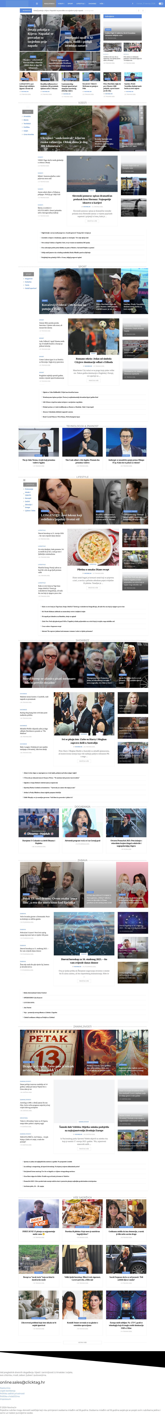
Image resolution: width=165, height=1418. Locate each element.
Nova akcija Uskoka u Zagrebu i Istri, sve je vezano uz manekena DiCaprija (65, 242)
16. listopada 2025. (125, 981)
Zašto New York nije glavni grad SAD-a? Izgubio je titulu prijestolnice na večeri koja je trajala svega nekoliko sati (78, 621)
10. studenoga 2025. (126, 931)
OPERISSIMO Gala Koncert (33, 998)
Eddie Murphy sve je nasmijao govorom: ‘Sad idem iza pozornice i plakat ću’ (48, 797)
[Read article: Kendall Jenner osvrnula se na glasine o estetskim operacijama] (82, 1305)
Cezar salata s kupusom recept (51, 626)
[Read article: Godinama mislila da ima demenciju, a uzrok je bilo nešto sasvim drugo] (126, 1213)
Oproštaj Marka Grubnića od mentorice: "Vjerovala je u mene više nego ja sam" (49, 787)
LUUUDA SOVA (29, 1002)
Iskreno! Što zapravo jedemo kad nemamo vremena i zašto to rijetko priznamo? (67, 631)
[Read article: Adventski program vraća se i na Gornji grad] (82, 822)
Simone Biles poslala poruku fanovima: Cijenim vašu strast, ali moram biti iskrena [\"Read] (50, 325)
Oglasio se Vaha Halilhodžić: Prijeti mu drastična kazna (60, 392)
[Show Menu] (37, 3)
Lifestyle (80, 4)
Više (101, 4)
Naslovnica (49, 4)
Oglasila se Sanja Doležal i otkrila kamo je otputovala (41, 783)
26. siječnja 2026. (89, 1134)
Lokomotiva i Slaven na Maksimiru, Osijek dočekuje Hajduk (134, 328)
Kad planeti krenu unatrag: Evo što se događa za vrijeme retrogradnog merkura (49, 1171)
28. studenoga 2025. (39, 846)
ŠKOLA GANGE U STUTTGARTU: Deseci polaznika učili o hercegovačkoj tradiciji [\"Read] (49, 210)
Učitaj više (82, 1342)
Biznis (105, 54)
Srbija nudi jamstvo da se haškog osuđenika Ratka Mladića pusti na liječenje (65, 252)
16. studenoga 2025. (89, 966)
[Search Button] (132, 3)
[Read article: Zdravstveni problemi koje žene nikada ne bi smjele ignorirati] (39, 1305)
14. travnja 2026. (126, 1331)
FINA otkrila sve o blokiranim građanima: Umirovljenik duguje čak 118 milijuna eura (133, 58)
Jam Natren (27, 1007)
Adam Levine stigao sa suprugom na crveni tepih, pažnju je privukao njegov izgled (50, 773)
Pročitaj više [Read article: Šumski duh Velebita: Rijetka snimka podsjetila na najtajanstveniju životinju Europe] (84, 1148)
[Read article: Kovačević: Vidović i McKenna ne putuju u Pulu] (91, 76)
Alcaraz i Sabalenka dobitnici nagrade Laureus (58, 412)
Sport (70, 4)
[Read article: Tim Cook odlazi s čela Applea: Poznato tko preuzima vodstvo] (82, 442)
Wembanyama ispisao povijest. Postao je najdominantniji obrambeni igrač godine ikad (70, 397)
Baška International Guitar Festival (35, 993)
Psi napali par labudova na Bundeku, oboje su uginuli (59, 616)
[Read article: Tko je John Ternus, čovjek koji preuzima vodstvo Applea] (39, 442)
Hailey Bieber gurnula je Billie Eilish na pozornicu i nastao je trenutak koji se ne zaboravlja (132, 730)
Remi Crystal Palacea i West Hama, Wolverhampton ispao (61, 417)
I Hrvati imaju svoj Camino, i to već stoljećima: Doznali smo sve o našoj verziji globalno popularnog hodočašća (132, 1143)
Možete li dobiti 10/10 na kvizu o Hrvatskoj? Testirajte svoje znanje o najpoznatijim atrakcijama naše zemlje (132, 1118)
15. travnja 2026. (38, 1237)
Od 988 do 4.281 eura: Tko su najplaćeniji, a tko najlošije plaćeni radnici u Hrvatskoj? (111, 58)
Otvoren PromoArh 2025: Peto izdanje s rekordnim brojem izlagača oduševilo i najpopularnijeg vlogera (126, 843)
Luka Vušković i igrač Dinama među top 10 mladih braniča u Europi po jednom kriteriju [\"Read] (51, 343)
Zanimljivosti (28, 1062)
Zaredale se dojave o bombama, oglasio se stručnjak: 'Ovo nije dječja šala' (65, 238)
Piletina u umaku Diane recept (93, 569)
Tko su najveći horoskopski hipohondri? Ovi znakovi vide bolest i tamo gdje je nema (132, 950)
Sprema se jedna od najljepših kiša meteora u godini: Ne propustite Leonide (48, 1161)
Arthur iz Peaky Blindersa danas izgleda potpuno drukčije (42, 792)
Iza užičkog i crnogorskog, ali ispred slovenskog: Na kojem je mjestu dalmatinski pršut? (52, 1166)
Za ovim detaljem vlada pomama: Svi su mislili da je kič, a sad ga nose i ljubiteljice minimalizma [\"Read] (51, 551)
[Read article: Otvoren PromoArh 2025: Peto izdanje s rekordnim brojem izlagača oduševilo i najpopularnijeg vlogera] (126, 822)
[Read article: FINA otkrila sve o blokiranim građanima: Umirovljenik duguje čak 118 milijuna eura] (133, 47)
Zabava (26, 894)
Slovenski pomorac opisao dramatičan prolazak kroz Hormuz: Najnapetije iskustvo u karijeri (92, 199)
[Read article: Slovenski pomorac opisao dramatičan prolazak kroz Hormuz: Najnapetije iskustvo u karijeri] (92, 174)
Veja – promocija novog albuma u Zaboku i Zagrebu (40, 1012)
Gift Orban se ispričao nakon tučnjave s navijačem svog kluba (62, 402)
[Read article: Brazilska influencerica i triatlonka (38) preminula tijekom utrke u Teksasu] (49, 76)
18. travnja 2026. (126, 1237)
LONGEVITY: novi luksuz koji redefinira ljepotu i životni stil (27, 86)
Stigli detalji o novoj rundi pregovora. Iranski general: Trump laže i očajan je (66, 233)
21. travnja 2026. (109, 63)
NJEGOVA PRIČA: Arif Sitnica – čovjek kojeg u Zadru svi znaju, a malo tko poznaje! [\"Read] (34, 1139)
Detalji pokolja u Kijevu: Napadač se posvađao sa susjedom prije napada (58, 10)
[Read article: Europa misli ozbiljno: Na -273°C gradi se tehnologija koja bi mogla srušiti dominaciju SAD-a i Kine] (126, 1305)
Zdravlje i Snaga (69, 79)
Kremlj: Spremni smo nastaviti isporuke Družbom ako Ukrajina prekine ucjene (60, 63)
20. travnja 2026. (82, 466)
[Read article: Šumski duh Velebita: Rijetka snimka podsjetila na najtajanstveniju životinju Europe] (84, 1101)
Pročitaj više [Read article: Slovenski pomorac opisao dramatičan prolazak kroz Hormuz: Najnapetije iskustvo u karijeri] (92, 221)
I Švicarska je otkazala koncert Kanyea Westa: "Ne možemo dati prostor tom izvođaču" (52, 778)
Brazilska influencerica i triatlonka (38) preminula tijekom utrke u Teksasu (49, 86)
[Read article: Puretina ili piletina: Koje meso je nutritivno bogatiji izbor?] (82, 1213)
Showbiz (92, 4)
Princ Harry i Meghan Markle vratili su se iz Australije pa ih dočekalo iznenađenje (132, 755)
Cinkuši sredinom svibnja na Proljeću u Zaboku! (39, 1017)
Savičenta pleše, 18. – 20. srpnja (34, 1186)
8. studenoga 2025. (125, 956)
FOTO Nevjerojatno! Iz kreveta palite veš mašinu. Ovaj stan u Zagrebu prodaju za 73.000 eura (132, 975)
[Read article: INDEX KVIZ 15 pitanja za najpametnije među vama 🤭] (39, 1213)
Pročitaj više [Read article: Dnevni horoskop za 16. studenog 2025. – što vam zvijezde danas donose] (84, 981)
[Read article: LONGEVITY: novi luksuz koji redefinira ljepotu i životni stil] (28, 76)
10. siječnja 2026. (125, 1099)
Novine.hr (24, 91)
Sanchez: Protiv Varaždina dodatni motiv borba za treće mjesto (133, 86)
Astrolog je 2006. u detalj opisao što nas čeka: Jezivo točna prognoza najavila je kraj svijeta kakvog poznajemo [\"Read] (35, 1105)
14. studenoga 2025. (82, 844)
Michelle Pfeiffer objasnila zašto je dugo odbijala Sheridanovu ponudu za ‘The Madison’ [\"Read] (34, 731)
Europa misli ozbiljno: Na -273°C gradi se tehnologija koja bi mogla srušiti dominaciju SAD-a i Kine (126, 1325)
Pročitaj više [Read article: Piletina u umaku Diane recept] (93, 588)
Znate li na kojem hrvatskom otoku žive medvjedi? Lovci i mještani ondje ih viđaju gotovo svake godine (132, 1093)
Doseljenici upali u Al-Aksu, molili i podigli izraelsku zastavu (79, 41)
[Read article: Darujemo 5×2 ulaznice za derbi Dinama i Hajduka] (39, 822)
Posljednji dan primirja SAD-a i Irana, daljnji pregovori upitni (61, 257)
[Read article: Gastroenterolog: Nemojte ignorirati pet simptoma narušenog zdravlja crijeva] (70, 76)
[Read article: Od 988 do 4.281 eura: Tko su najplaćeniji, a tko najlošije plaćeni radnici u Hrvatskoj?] (112, 47)
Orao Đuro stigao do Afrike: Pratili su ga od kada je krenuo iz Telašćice (46, 1176)
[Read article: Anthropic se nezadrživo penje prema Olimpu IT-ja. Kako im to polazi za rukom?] (126, 442)
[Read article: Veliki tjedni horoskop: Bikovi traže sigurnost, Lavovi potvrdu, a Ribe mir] (82, 1259)
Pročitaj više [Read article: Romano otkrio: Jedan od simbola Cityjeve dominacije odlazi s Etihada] (94, 380)
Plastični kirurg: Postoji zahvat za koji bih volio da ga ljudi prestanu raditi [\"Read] (49, 570)
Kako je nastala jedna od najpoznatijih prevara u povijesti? (131, 208)
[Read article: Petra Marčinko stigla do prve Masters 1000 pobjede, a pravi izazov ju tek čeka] (112, 76)
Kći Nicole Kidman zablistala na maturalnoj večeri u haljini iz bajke (135, 539)
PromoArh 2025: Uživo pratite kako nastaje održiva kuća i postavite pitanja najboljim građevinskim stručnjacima (60, 1181)
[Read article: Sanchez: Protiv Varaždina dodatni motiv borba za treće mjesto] (133, 76)
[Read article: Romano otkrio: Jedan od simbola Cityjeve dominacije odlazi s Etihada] (93, 336)
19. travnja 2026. (110, 38)
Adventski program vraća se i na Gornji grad (82, 841)
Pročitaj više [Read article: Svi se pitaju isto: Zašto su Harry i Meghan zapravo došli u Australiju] (84, 761)
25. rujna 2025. (126, 849)
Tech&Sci (38, 455)
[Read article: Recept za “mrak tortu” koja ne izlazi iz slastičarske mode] (39, 1259)
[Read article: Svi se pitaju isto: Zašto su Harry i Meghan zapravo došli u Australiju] (84, 713)
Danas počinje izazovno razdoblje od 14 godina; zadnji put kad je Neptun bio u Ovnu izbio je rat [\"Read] (33, 1086)
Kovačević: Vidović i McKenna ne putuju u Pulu (90, 86)
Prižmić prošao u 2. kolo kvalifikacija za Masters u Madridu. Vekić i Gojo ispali (68, 407)
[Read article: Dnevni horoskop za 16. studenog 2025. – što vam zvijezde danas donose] (84, 933)
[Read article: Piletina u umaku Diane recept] (93, 547)
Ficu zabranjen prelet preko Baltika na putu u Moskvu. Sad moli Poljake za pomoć (67, 247)
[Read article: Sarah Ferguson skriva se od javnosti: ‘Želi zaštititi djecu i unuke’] (126, 1259)
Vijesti (61, 4)
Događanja (38, 836)
